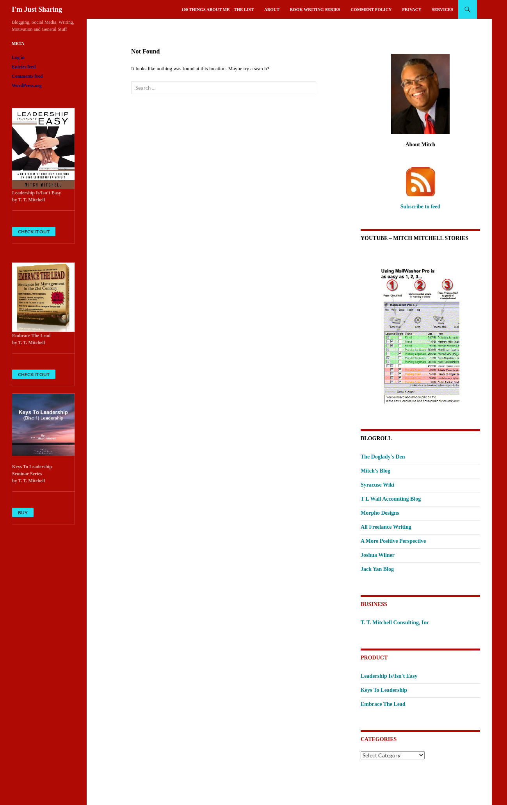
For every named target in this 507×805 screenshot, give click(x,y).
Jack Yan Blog (377, 569)
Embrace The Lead (383, 704)
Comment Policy (370, 9)
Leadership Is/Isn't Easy (389, 676)
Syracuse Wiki (377, 485)
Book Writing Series (315, 9)
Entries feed (24, 66)
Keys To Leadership (384, 690)
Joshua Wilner (378, 555)
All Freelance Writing (386, 527)
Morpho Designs (380, 513)
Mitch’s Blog (375, 471)
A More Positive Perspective (393, 541)
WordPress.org (27, 85)
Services (442, 9)
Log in (18, 57)
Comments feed (27, 76)
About (271, 9)
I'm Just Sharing (37, 9)
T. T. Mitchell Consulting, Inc (395, 623)
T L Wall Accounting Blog (391, 499)
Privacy (411, 9)
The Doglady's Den (383, 457)
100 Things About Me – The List (217, 9)
